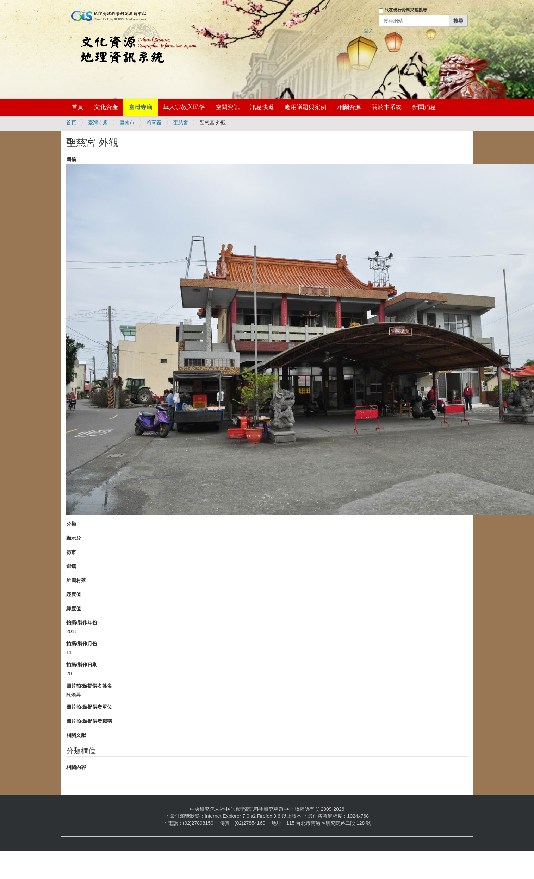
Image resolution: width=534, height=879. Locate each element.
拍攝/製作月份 (81, 643)
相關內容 (76, 767)
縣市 (71, 552)
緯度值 (73, 608)
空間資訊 (228, 107)
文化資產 (106, 107)
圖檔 (71, 159)
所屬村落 (76, 580)
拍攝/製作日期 (81, 665)
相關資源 (349, 107)
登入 (369, 30)
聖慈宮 (180, 122)
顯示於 (73, 538)
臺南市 (127, 122)
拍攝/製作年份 (81, 622)
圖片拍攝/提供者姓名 (89, 686)
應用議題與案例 (306, 107)
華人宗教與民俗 (184, 107)
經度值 (73, 594)
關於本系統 (387, 107)
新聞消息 (424, 107)
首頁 (77, 107)
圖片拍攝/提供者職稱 (89, 721)
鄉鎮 (71, 566)
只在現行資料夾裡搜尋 (406, 9)
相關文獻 (76, 735)
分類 (71, 524)
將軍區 (154, 122)
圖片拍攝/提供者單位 (89, 707)
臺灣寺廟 (141, 107)
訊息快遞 (262, 107)
